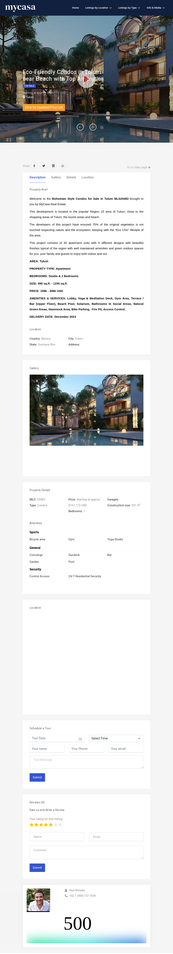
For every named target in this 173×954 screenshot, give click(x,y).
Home (75, 7)
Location (88, 177)
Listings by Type (129, 7)
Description (38, 177)
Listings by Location (98, 7)
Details (71, 177)
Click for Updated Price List (44, 107)
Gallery (56, 177)
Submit (37, 777)
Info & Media (156, 7)
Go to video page (137, 167)
